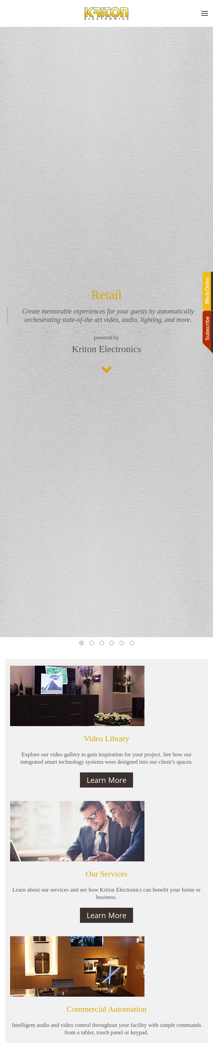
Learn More (106, 780)
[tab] (81, 643)
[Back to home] (106, 13)
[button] (204, 13)
